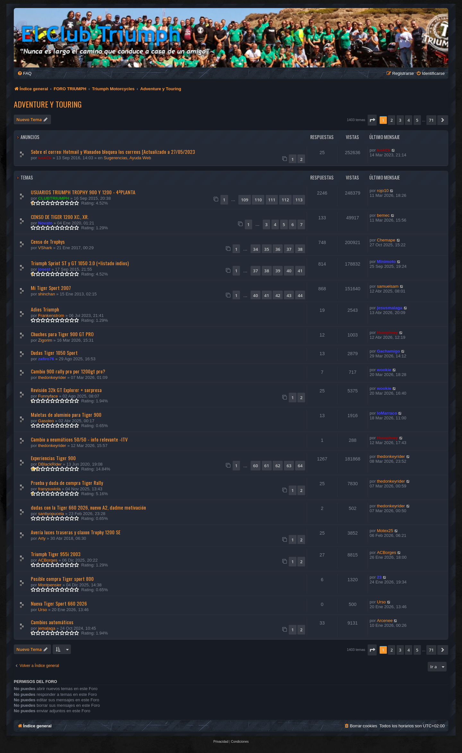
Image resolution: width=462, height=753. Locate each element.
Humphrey (387, 332)
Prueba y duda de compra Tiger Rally (67, 482)
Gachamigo (388, 351)
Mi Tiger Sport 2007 (51, 288)
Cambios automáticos (52, 622)
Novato (45, 223)
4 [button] (408, 120)
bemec (383, 215)
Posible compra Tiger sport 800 (62, 578)
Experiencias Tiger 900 (53, 458)
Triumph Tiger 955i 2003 (56, 554)
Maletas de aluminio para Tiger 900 (66, 414)
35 (266, 249)
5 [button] (417, 120)
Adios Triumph (45, 309)
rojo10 (383, 190)
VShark (45, 247)
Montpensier (50, 584)
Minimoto (386, 261)
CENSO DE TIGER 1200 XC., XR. (60, 217)
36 (277, 249)
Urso (42, 609)
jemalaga (47, 628)
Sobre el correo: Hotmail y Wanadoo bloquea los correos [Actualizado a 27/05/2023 (113, 151)
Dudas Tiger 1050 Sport (54, 352)
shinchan (46, 294)
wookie (384, 369)
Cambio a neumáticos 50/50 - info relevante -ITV (79, 439)
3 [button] (400, 120)
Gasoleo (46, 420)
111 (272, 200)
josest (44, 269)
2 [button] (391, 120)
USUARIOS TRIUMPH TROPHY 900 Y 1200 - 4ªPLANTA (83, 192)
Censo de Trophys (48, 241)
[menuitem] (24, 73)
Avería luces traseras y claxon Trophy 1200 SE (75, 532)
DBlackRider (50, 464)
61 (266, 465)
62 (277, 465)
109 (244, 200)
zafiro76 (46, 358)
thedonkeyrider (52, 377)
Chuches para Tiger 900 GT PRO (62, 334)
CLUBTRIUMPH (53, 198)
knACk (45, 157)
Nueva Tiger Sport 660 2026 (59, 603)
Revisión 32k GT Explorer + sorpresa (66, 390)
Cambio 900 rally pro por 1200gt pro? (68, 371)
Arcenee (385, 620)
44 (300, 295)
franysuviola (49, 488)
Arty (42, 538)
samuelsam (387, 286)
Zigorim (45, 340)
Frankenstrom (51, 315)
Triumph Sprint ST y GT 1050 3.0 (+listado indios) (80, 263)
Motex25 (385, 530)
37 (289, 249)
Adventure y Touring (47, 104)
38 (300, 249)
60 (255, 465)
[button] (372, 120)
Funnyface (48, 396)
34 (255, 249)
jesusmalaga (389, 307)
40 (289, 271)
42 (277, 295)
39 (277, 271)
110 (258, 200)
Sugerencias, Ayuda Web (127, 157)
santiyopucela (51, 513)
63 (289, 465)
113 (299, 200)
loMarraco (387, 413)
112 (285, 200)
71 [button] (431, 120)
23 (379, 577)
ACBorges (47, 560)
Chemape (386, 240)
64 (300, 465)
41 (300, 271)
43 (289, 295)
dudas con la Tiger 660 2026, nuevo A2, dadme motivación (88, 507)
